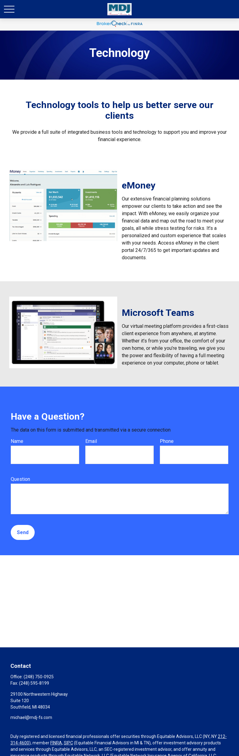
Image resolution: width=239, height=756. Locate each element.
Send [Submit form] (23, 532)
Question (20, 479)
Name (17, 441)
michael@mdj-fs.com (31, 717)
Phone (167, 441)
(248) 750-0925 (39, 676)
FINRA (56, 742)
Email (91, 441)
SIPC (68, 742)
